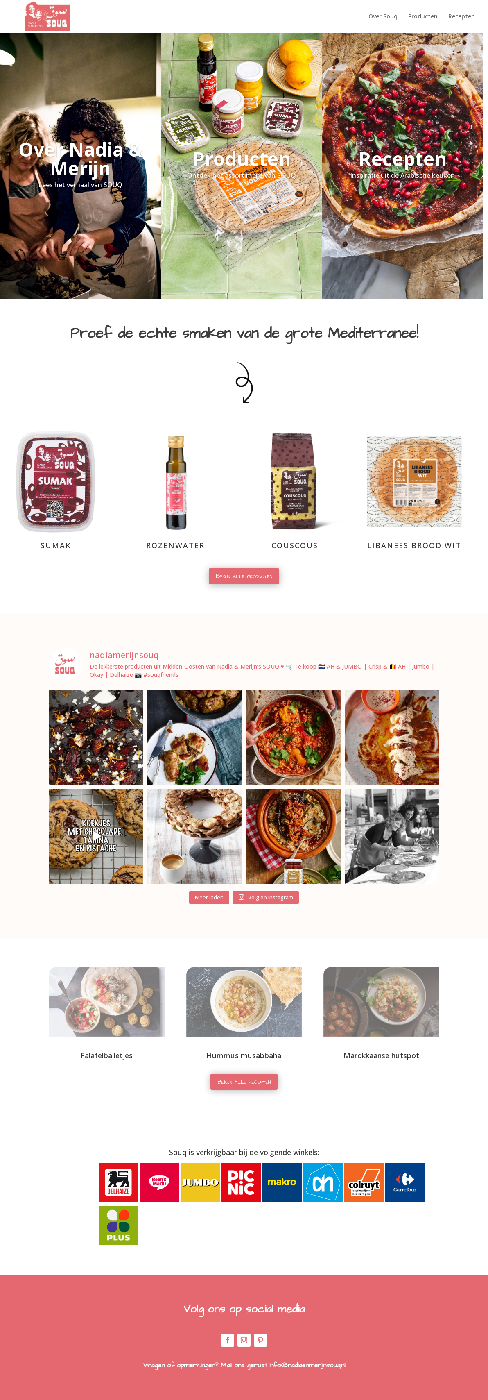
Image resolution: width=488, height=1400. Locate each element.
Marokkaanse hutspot (381, 1055)
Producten (423, 17)
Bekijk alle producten (244, 576)
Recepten (461, 17)
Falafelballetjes (107, 1055)
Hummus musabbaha (243, 1055)
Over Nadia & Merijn (80, 158)
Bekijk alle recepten (244, 1082)
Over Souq (383, 17)
